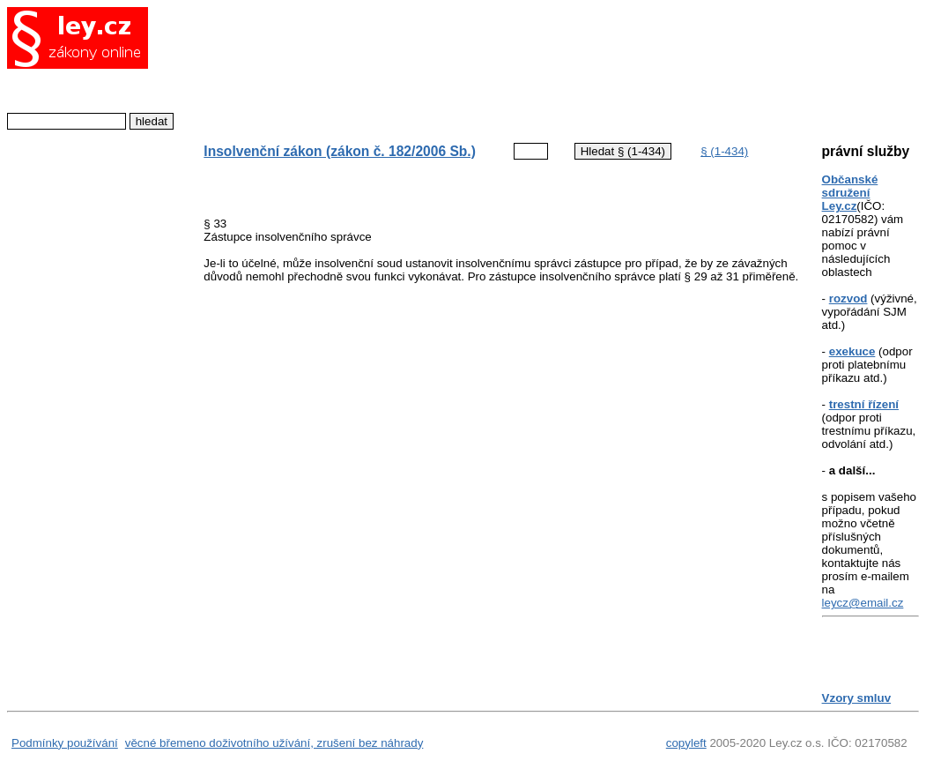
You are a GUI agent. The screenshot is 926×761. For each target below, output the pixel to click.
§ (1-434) (724, 151)
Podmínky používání (64, 743)
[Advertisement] (495, 66)
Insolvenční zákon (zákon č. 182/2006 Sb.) (340, 151)
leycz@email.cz (863, 602)
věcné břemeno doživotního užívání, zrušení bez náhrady (274, 743)
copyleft (686, 743)
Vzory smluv (857, 698)
